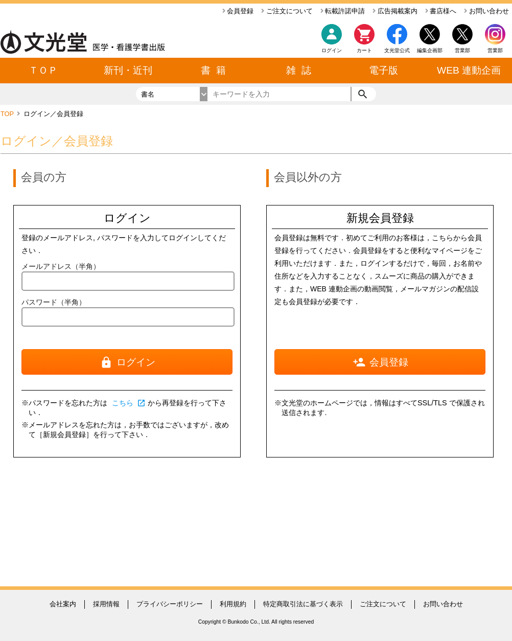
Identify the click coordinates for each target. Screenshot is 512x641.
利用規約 (233, 604)
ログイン (331, 50)
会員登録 (238, 11)
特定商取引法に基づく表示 (303, 604)
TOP (8, 114)
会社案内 (63, 604)
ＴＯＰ (43, 70)
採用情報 (106, 604)
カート (364, 41)
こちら (129, 403)
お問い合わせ (486, 11)
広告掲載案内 (395, 11)
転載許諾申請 (342, 11)
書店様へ (441, 11)
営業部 (495, 50)
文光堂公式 (397, 50)
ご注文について (287, 11)
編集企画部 (430, 50)
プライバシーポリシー (169, 604)
